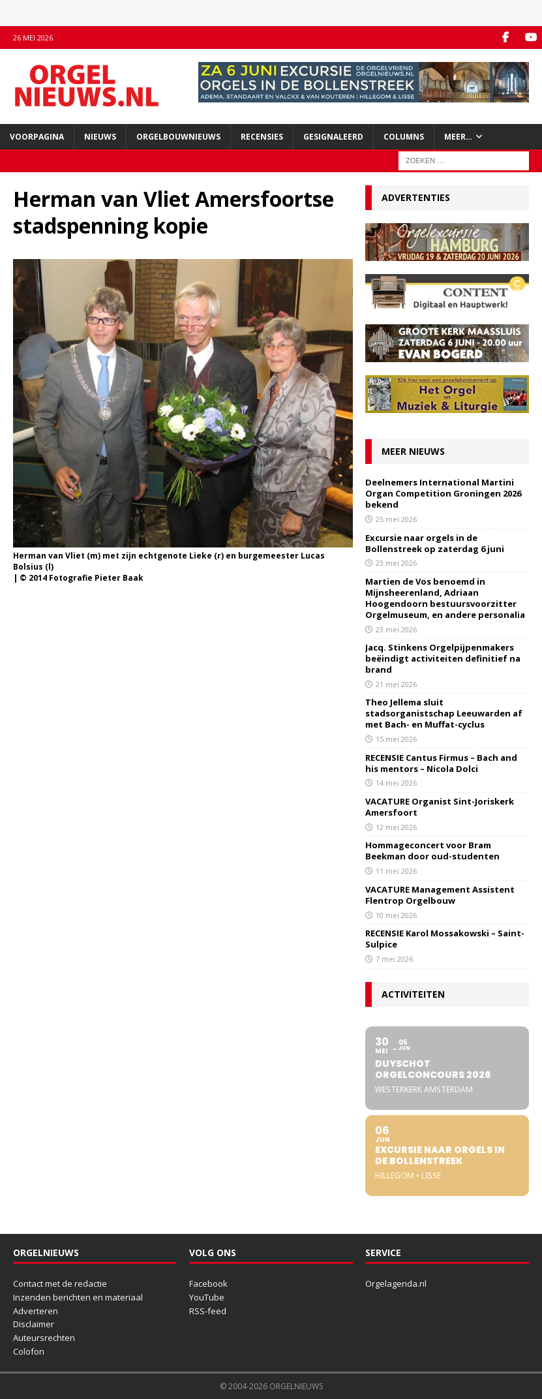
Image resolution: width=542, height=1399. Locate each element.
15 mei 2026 (396, 739)
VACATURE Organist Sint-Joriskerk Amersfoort (439, 806)
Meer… (458, 136)
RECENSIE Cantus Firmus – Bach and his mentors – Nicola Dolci (441, 763)
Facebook (208, 1283)
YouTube (206, 1297)
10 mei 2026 (396, 915)
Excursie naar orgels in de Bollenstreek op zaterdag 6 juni (434, 543)
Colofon (28, 1351)
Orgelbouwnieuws (178, 136)
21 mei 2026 (396, 684)
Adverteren (35, 1311)
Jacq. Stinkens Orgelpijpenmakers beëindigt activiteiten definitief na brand (442, 658)
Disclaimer (33, 1324)
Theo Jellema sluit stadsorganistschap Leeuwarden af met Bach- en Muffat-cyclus (443, 713)
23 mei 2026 (396, 563)
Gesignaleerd (333, 136)
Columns (404, 136)
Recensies (262, 136)
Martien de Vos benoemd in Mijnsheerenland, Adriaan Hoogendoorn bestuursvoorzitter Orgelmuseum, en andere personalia (445, 598)
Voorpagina (37, 136)
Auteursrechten (44, 1338)
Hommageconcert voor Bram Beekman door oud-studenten (432, 850)
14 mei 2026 (396, 783)
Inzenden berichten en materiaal (78, 1297)
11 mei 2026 (396, 871)
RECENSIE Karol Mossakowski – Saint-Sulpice (444, 938)
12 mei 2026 (396, 827)
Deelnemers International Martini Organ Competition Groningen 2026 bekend (443, 493)
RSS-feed (207, 1311)
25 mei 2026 (396, 519)
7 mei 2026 (394, 959)
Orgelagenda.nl (396, 1283)
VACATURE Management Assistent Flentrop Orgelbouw (440, 895)
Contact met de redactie (60, 1283)
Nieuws (100, 136)
